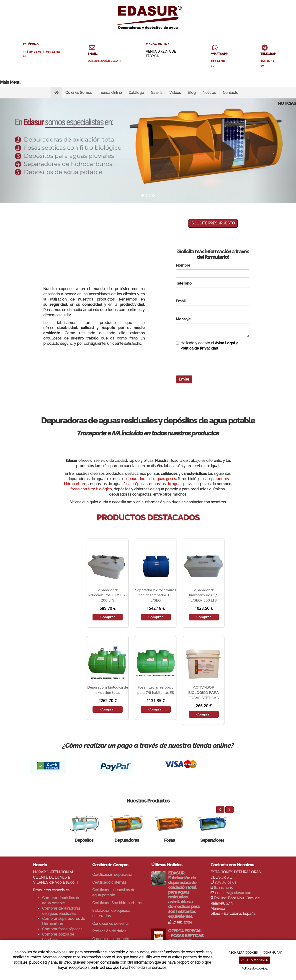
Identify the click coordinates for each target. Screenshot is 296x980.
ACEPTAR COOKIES (254, 960)
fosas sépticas (135, 484)
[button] (22, 150)
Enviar (184, 379)
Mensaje (183, 319)
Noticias (209, 92)
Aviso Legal (225, 343)
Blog (192, 92)
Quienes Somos (78, 92)
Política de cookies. (255, 968)
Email (181, 301)
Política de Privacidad (199, 348)
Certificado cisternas (109, 882)
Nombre (183, 265)
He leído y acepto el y (207, 345)
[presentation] (210, 363)
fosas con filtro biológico (91, 489)
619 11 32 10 (223, 887)
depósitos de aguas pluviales (173, 484)
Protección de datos (109, 931)
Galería (156, 92)
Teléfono (184, 283)
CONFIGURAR (272, 952)
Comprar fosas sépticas (62, 929)
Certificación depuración (112, 874)
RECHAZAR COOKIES (243, 952)
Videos (175, 92)
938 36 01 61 (32, 51)
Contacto (230, 92)
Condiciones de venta (110, 923)
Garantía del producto (110, 939)
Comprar (107, 617)
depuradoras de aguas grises (151, 479)
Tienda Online (110, 92)
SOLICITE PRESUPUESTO (213, 223)
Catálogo (136, 92)
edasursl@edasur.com (104, 60)
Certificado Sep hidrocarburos (117, 903)
